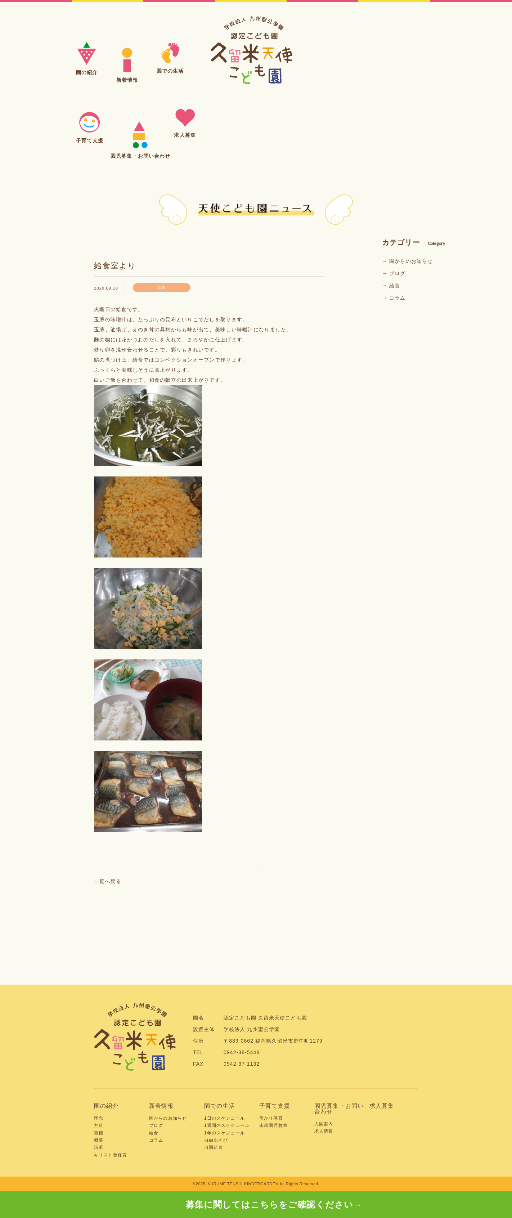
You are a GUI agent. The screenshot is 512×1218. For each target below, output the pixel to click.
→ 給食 (391, 285)
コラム (156, 1140)
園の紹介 (106, 1106)
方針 (98, 1125)
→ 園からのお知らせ (407, 261)
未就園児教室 (273, 1125)
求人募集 (381, 1106)
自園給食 (213, 1147)
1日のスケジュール (224, 1118)
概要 (98, 1140)
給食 (153, 1133)
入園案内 (323, 1124)
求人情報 (323, 1131)
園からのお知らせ (168, 1118)
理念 (98, 1118)
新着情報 (161, 1106)
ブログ (156, 1125)
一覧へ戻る (107, 881)
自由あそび (216, 1140)
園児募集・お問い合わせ (339, 1109)
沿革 (98, 1147)
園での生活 (219, 1106)
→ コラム (394, 298)
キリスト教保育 (110, 1154)
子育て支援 (274, 1106)
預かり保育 (271, 1118)
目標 (98, 1133)
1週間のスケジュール (227, 1125)
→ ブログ (394, 273)
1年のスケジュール (224, 1133)
